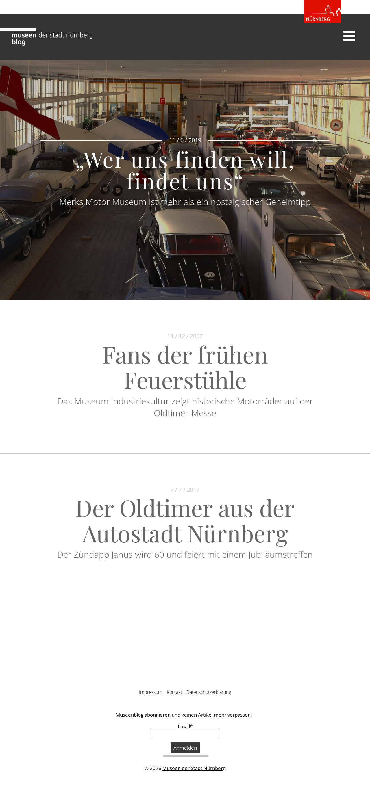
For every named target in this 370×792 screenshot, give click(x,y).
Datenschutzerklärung (208, 692)
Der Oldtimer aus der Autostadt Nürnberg (185, 520)
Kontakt (174, 692)
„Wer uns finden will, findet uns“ (185, 169)
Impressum (150, 692)
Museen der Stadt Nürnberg (193, 768)
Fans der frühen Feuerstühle (185, 367)
